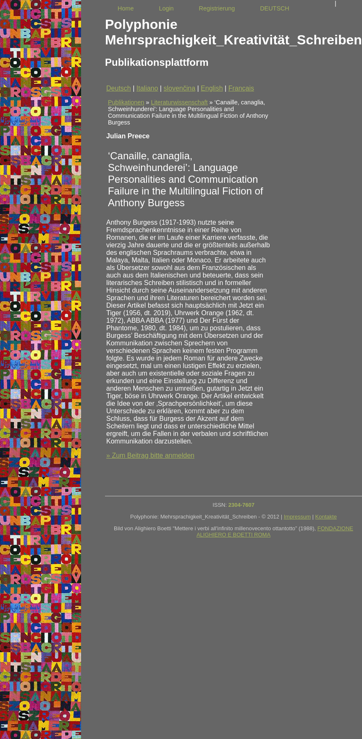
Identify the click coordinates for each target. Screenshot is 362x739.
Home (126, 8)
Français (241, 88)
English (212, 88)
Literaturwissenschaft (179, 102)
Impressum (297, 516)
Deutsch (118, 88)
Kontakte (326, 516)
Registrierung (217, 8)
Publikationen (126, 102)
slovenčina (179, 88)
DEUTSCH (274, 8)
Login (166, 8)
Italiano (147, 88)
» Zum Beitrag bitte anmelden (150, 455)
